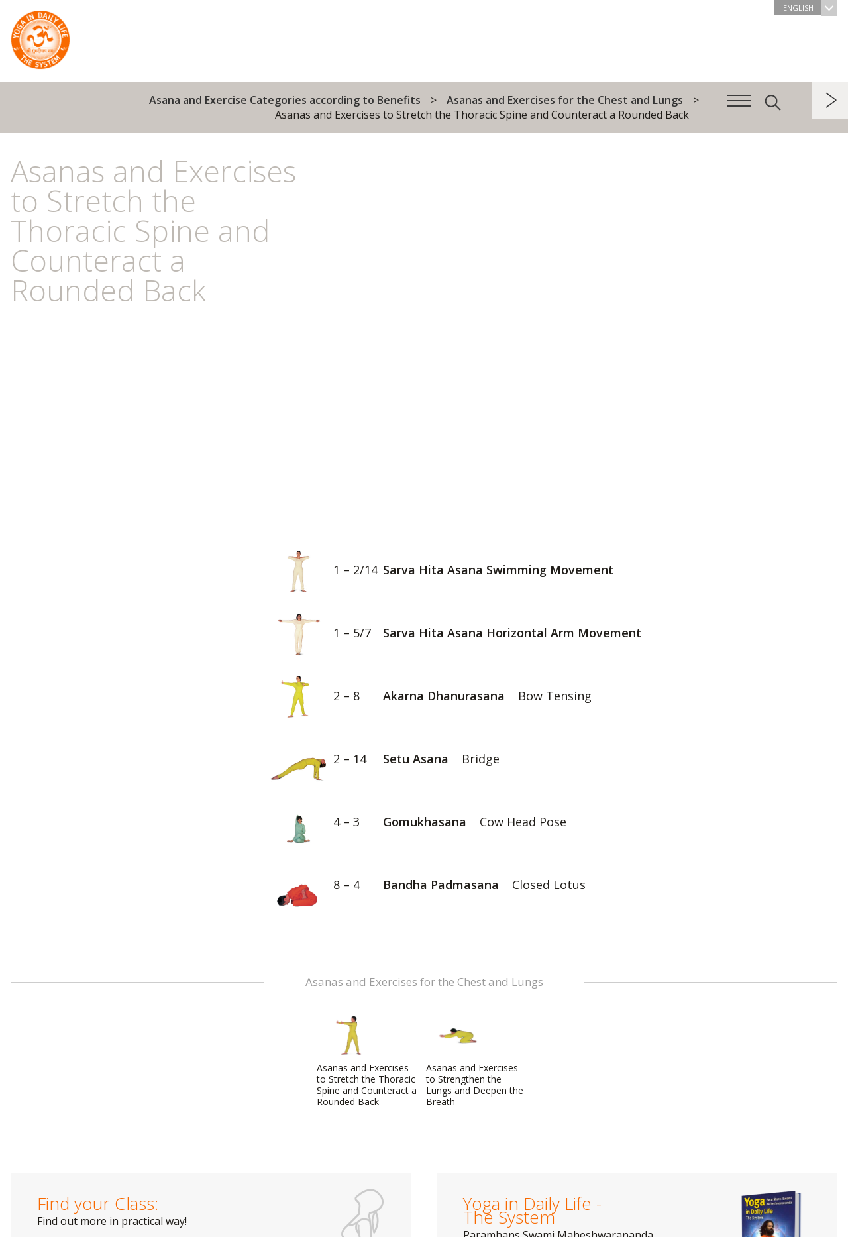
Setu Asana (382, 760)
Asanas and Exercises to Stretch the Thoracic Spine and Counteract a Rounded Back (367, 1062)
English (810, 7)
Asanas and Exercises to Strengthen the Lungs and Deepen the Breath (474, 1062)
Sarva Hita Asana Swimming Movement (438, 571)
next (830, 100)
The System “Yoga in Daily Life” (40, 36)
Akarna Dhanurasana (428, 697)
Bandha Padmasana (425, 886)
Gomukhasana (415, 823)
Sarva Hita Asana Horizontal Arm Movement (452, 634)
